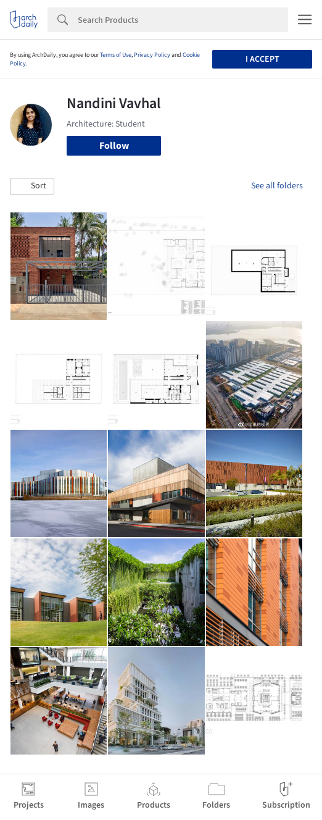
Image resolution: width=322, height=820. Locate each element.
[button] (32, 186)
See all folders (277, 186)
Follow (114, 146)
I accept (262, 59)
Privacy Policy (152, 55)
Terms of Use (115, 55)
